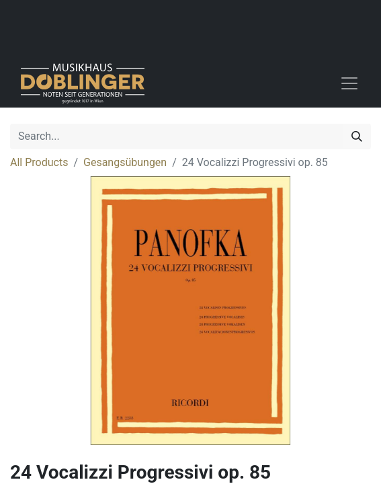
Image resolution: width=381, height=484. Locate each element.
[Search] (357, 136)
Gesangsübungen (125, 162)
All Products (39, 162)
